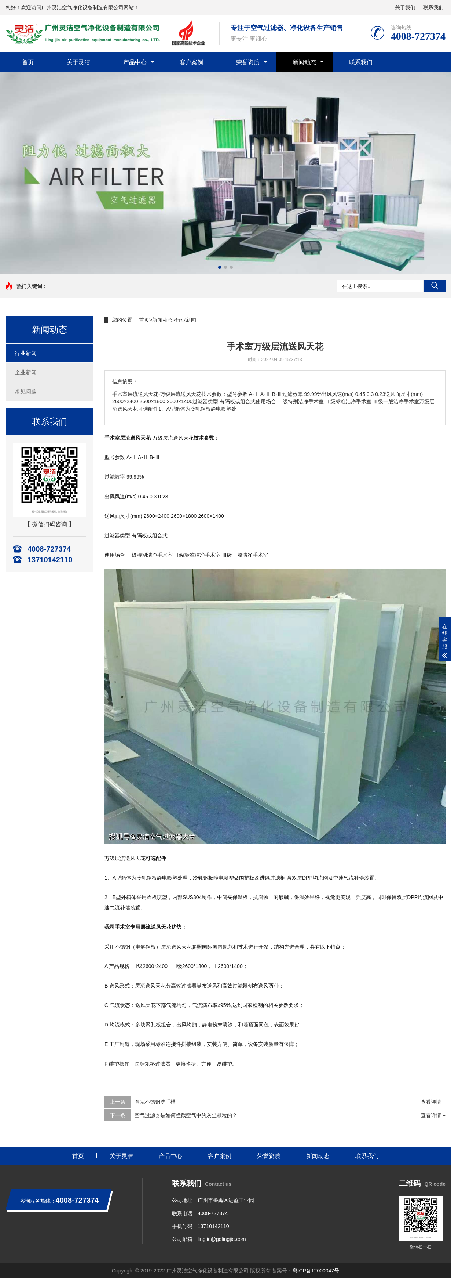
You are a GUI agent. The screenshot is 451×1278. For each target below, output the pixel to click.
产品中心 (135, 62)
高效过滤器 (184, 986)
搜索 (434, 286)
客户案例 (191, 62)
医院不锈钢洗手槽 (155, 1102)
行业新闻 (26, 353)
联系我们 (433, 7)
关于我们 (405, 7)
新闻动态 (304, 62)
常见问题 (26, 391)
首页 (28, 62)
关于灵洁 (78, 62)
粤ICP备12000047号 (316, 1271)
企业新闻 (26, 372)
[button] (219, 267)
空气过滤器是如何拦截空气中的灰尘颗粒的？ (186, 1115)
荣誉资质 (248, 62)
